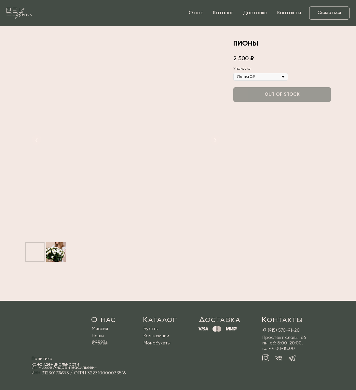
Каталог (223, 13)
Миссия (100, 329)
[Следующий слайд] (215, 140)
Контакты (289, 13)
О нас (196, 13)
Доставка (255, 13)
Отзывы (100, 343)
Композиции (156, 336)
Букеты (151, 329)
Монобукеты (157, 343)
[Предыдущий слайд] (36, 140)
